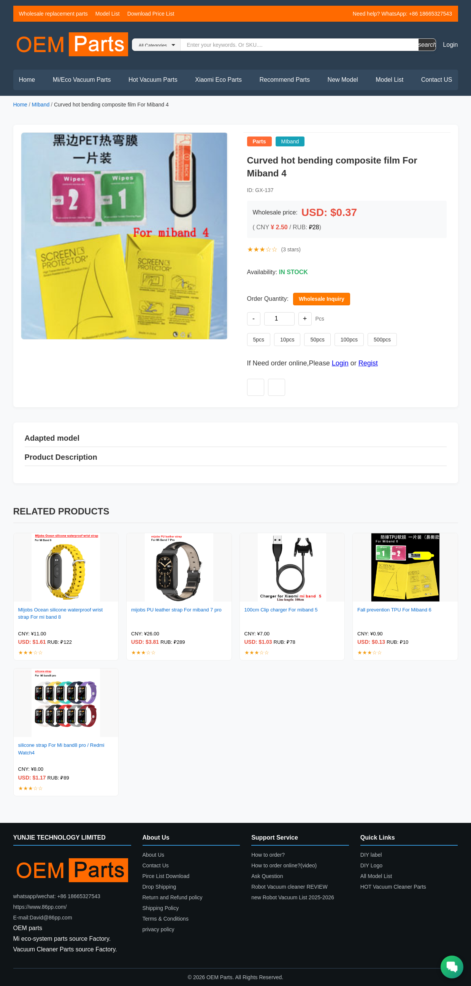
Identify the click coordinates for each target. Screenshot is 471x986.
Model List (107, 14)
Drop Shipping (159, 887)
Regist (368, 363)
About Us (154, 855)
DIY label (371, 855)
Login (450, 44)
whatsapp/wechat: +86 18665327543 (56, 896)
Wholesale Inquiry (321, 299)
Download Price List (150, 14)
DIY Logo (371, 865)
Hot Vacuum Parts (153, 79)
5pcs (259, 340)
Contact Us (156, 865)
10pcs (287, 340)
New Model (343, 79)
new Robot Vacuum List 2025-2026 (292, 897)
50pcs (317, 340)
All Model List (376, 876)
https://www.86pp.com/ (40, 907)
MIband (41, 105)
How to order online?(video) (284, 865)
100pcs (349, 340)
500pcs (382, 340)
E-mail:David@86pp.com (42, 918)
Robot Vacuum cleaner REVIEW (289, 887)
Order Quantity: (268, 298)
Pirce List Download (166, 876)
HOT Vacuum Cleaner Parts (393, 887)
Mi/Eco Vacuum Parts (82, 79)
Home (27, 79)
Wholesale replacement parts (53, 14)
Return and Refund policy (173, 897)
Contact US (436, 79)
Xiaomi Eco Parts (218, 79)
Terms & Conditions (166, 919)
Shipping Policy (161, 908)
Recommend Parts (285, 79)
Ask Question (267, 876)
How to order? (268, 855)
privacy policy (158, 929)
